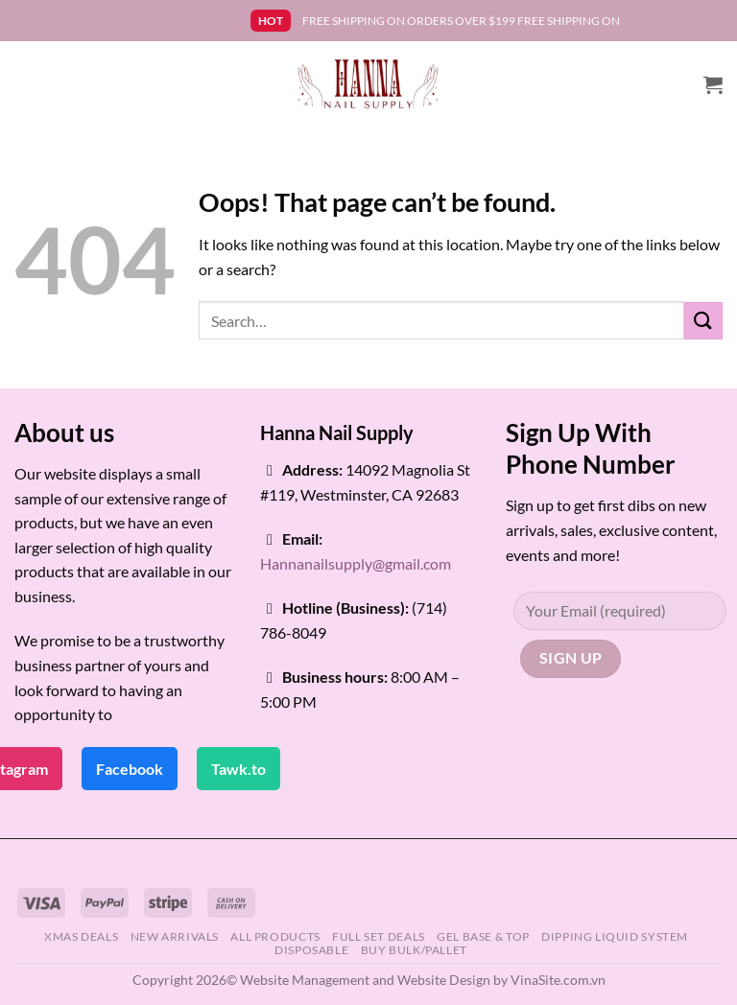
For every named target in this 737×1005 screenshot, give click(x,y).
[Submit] (703, 320)
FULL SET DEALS (378, 936)
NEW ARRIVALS (175, 936)
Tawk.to (238, 769)
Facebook (129, 769)
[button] (713, 84)
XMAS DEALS (81, 936)
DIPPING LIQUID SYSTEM (614, 936)
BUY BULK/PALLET (414, 950)
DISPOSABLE (311, 950)
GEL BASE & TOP (483, 936)
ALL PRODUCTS (275, 936)
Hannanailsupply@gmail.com (355, 563)
